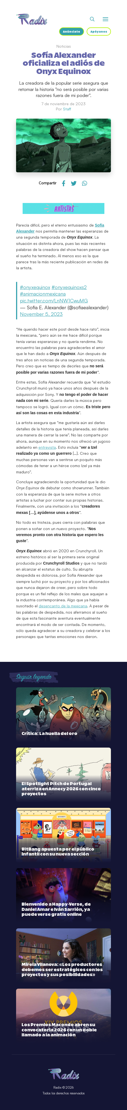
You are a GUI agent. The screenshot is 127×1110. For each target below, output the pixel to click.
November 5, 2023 (41, 314)
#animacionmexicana (43, 294)
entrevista (47, 447)
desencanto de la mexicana (63, 605)
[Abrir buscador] (92, 19)
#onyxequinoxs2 (69, 287)
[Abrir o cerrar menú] (105, 19)
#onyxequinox (35, 287)
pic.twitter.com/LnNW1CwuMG (54, 300)
